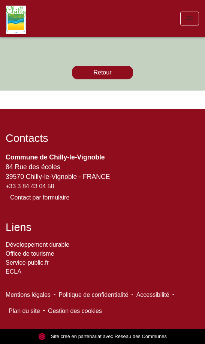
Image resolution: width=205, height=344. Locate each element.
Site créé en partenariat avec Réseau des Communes (102, 336)
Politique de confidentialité (93, 295)
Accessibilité (152, 295)
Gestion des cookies (75, 311)
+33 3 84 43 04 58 (30, 186)
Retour (102, 72)
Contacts (27, 138)
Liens (18, 227)
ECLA (13, 271)
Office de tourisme (30, 253)
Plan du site (24, 311)
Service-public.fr (27, 262)
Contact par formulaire (39, 197)
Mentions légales (28, 295)
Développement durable (37, 244)
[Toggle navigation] (189, 18)
